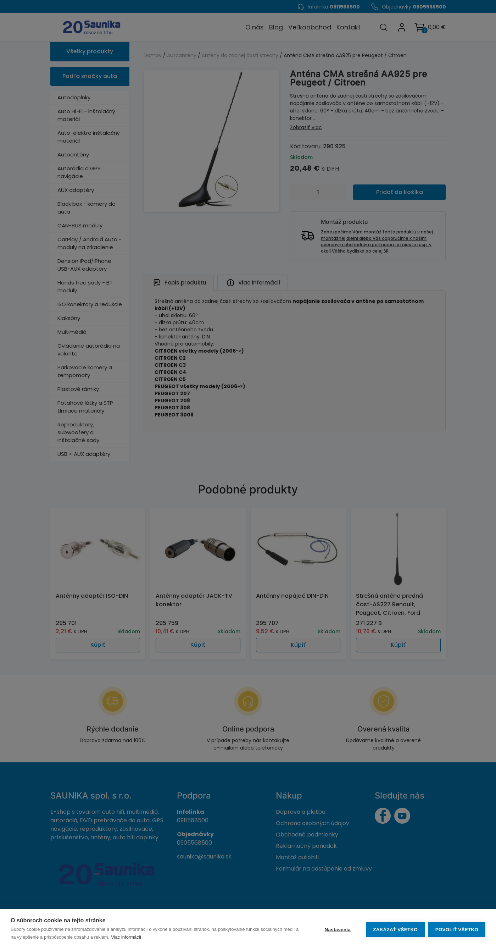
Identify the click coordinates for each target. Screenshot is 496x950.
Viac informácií (130, 937)
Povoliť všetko (456, 929)
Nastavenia (337, 929)
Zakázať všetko (395, 929)
